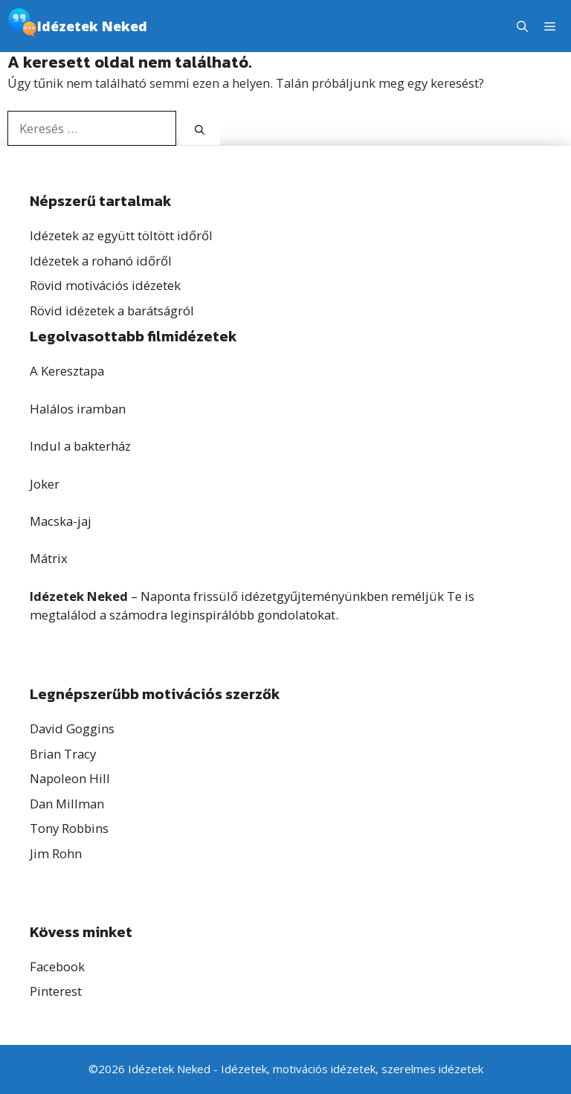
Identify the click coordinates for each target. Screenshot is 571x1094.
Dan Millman (67, 803)
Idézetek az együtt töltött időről (121, 235)
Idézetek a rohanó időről (101, 260)
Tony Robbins (69, 828)
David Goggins (72, 728)
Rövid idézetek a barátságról (112, 310)
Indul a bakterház (80, 445)
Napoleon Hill (70, 778)
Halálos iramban (78, 408)
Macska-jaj (60, 521)
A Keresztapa (67, 370)
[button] (522, 26)
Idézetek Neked (92, 26)
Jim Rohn (56, 853)
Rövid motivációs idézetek (105, 285)
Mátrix (49, 558)
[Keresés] (199, 130)
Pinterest (56, 991)
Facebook (57, 966)
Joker (44, 483)
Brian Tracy (63, 753)
